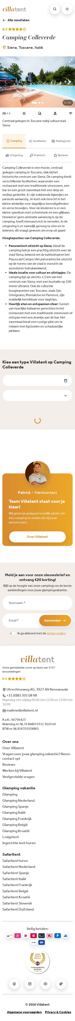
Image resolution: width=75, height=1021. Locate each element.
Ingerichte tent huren (19, 843)
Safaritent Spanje (15, 873)
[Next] (68, 82)
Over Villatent (37, 537)
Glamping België (15, 824)
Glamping (9, 794)
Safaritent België (15, 891)
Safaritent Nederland (18, 866)
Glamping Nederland (18, 800)
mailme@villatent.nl (20, 710)
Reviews (8, 764)
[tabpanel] (37, 249)
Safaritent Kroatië (16, 897)
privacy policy (56, 633)
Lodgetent (10, 837)
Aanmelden (55, 620)
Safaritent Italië (14, 879)
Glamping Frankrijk (17, 818)
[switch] (12, 633)
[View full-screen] (70, 60)
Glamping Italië (14, 812)
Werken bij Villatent (17, 770)
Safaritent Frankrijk (17, 885)
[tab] (14, 141)
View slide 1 (34, 103)
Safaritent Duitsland (18, 909)
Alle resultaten (15, 20)
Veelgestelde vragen (18, 776)
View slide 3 (42, 103)
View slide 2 (39, 103)
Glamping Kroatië (16, 831)
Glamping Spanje (15, 806)
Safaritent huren (15, 860)
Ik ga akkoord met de (41, 633)
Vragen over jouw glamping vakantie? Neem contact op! (36, 756)
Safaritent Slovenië (17, 903)
